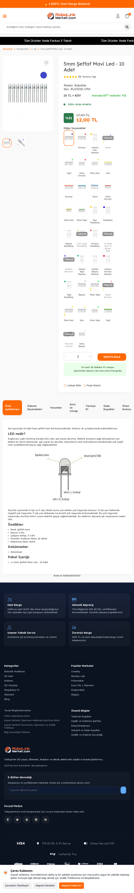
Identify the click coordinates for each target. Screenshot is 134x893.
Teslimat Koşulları (81, 716)
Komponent (23, 49)
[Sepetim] (127, 16)
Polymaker (77, 680)
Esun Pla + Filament (82, 685)
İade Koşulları (108, 407)
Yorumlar (56, 407)
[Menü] (5, 16)
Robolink (80, 85)
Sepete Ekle (111, 356)
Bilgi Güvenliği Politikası (17, 732)
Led (34, 49)
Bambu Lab (78, 676)
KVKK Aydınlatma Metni (17, 716)
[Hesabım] (118, 16)
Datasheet (16, 552)
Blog (7, 698)
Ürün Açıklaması (12, 407)
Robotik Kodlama (14, 671)
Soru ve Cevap (74, 408)
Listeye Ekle (72, 385)
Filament (9, 694)
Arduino (8, 680)
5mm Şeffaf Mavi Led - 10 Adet (56, 49)
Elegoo (75, 694)
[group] (28, 93)
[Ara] (127, 26)
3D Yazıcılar (11, 685)
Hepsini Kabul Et (71, 885)
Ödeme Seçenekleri (34, 407)
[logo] (61, 16)
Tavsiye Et (91, 407)
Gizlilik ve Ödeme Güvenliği (86, 734)
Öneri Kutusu (126, 407)
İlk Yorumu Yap (87, 76)
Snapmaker (78, 689)
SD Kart (8, 676)
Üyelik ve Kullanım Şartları (86, 720)
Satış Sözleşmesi (80, 725)
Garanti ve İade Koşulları (85, 730)
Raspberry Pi (11, 689)
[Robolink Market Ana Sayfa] (67, 750)
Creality (75, 671)
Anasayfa (8, 49)
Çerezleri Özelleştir (17, 885)
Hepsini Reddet (45, 885)
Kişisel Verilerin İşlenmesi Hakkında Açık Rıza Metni (32, 720)
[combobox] (67, 27)
